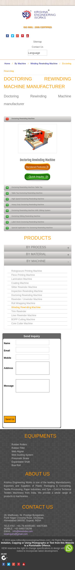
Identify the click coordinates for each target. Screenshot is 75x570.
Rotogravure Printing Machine (26, 271)
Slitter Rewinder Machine (24, 287)
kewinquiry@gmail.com (16, 534)
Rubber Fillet (18, 448)
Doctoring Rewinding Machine (37, 160)
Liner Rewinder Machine (23, 315)
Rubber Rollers (19, 444)
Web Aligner (18, 451)
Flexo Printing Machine (23, 275)
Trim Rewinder (18, 311)
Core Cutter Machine (22, 323)
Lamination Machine (21, 279)
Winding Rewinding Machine (44, 63)
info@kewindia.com (23, 531)
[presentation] (45, 403)
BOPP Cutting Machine (23, 319)
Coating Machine (20, 283)
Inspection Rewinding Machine (27, 291)
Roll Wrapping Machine (23, 303)
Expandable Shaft (21, 462)
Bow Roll (16, 465)
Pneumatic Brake (20, 458)
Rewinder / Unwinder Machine (26, 299)
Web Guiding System (22, 455)
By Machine (20, 63)
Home (7, 63)
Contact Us (37, 47)
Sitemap (37, 41)
